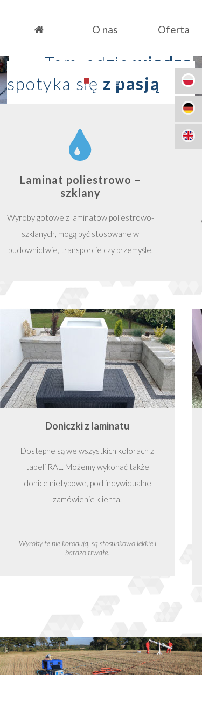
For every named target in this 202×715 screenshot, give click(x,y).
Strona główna (38, 29)
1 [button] (86, 81)
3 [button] (115, 81)
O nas (105, 29)
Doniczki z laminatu (87, 426)
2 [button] (101, 81)
